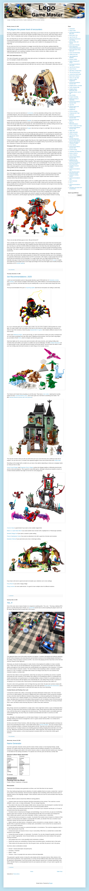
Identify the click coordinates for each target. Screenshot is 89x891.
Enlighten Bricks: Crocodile (75, 85)
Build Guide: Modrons (74, 76)
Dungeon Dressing (73, 97)
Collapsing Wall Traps (74, 113)
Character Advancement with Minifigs (75, 39)
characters (52, 280)
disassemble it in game (36, 330)
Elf (12, 763)
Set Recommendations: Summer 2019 (74, 117)
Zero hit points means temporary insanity (74, 172)
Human (12, 768)
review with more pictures (25, 397)
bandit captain (20, 263)
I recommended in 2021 (21, 395)
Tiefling (12, 771)
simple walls (57, 460)
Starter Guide (72, 30)
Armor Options (72, 145)
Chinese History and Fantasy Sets (74, 107)
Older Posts (59, 871)
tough (28, 128)
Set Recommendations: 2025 (19, 277)
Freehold (24, 764)
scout (54, 260)
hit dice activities (44, 724)
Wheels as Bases (73, 134)
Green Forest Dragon (12, 467)
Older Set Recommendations (73, 123)
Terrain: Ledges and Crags (75, 125)
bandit (29, 120)
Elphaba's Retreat (11, 539)
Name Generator (14, 743)
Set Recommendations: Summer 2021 (74, 147)
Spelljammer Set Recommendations (73, 160)
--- (12, 773)
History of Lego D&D (74, 77)
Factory (24, 761)
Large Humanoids (73, 132)
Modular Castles (73, 59)
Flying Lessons (11, 586)
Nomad (24, 767)
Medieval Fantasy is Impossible (74, 99)
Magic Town (72, 130)
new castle (46, 394)
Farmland (24, 763)
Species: (9, 756)
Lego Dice (71, 104)
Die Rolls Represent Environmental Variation (74, 139)
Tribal (24, 774)
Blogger (51, 883)
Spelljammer (72, 109)
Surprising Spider (30, 287)
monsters (11, 281)
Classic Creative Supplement (73, 80)
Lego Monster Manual (74, 67)
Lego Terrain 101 (73, 37)
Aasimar (12, 758)
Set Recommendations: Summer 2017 (74, 83)
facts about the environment (52, 685)
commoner (30, 113)
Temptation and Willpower (75, 151)
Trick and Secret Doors (74, 72)
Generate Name (12, 778)
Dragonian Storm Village (26, 467)
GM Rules (71, 115)
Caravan (24, 758)
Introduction (72, 28)
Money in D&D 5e (73, 153)
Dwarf (12, 761)
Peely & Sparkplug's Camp (14, 536)
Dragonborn (12, 760)
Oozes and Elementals (74, 52)
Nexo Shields (72, 95)
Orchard (24, 768)
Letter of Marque (73, 155)
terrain (57, 280)
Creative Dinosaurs (55, 342)
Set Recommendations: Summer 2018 (74, 102)
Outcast (24, 770)
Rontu (19, 338)
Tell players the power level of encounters (24, 29)
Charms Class (10, 528)
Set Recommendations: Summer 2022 (74, 157)
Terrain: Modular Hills (74, 87)
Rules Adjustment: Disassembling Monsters (75, 47)
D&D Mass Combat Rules (75, 70)
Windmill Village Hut (12, 533)
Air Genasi (12, 774)
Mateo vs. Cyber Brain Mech (14, 530)
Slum (24, 771)
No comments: (12, 269)
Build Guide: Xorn (73, 35)
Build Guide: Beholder (74, 45)
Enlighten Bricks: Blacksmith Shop (73, 90)
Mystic (24, 766)
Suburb (24, 773)
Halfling (12, 767)
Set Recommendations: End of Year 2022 (74, 163)
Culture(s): (22, 756)
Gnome (12, 764)
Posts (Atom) (16, 874)
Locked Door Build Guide (75, 74)
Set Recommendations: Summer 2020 (74, 128)
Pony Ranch (10, 583)
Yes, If (9, 603)
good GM (31, 607)
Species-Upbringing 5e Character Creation (74, 142)
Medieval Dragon (18, 334)
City (24, 760)
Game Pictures (72, 69)
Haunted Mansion (13, 397)
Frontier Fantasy (73, 149)
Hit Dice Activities (73, 111)
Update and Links (73, 54)
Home (31, 871)
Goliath (12, 766)
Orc (12, 770)
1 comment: (11, 595)
